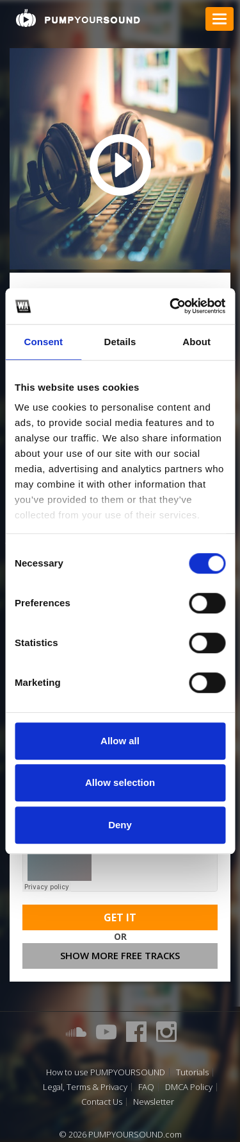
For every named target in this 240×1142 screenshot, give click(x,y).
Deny (120, 824)
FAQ (146, 1087)
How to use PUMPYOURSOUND (105, 1072)
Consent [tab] (43, 341)
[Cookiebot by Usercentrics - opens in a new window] (170, 306)
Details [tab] (120, 341)
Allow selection (120, 782)
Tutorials (192, 1072)
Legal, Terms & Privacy (85, 1087)
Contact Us (101, 1102)
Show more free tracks (120, 955)
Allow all (120, 740)
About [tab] (196, 341)
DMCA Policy (188, 1087)
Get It (120, 917)
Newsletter (153, 1102)
